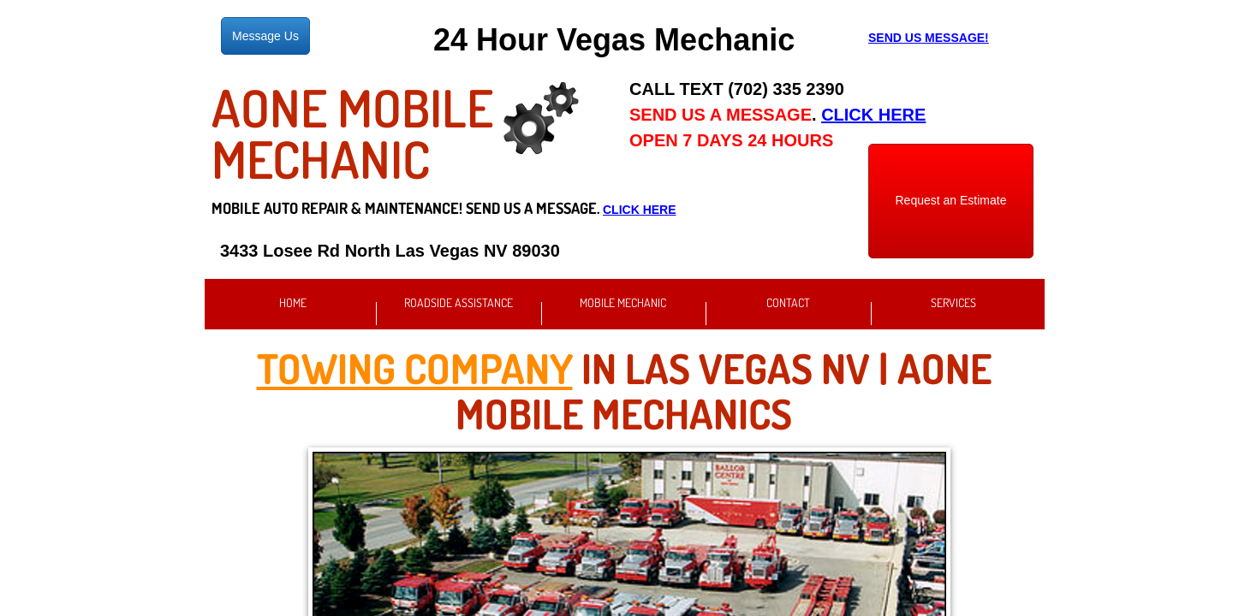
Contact (788, 302)
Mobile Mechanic (623, 302)
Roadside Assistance (458, 302)
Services (953, 302)
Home (293, 302)
